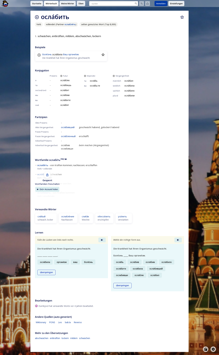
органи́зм (73, 54)
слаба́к (85, 216)
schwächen (84, 338)
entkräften (55, 338)
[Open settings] (213, 349)
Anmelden (161, 3)
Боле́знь (47, 54)
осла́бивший (68, 127)
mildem (74, 338)
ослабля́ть (70, 24)
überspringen (46, 272)
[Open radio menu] (205, 349)
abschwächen (41, 338)
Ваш (65, 54)
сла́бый (41, 216)
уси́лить (122, 216)
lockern (65, 338)
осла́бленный (68, 136)
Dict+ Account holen (47, 189)
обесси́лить (104, 216)
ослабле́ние (67, 216)
